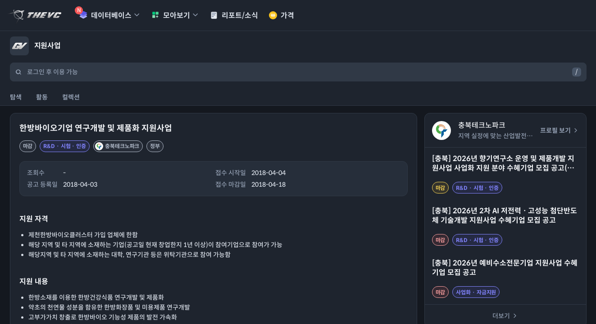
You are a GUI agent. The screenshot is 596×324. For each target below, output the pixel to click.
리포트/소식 (234, 15)
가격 (281, 15)
